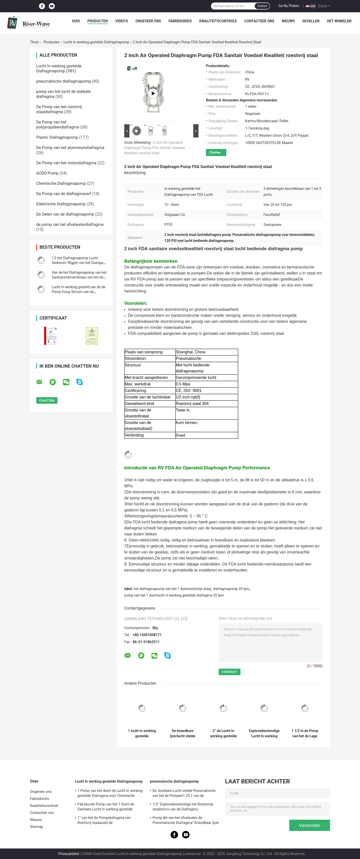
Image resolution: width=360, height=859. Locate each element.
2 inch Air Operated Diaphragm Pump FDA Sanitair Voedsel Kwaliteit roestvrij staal (154, 147)
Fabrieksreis (180, 21)
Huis (76, 21)
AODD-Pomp (47, 173)
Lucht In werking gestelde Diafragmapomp (96, 42)
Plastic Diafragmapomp (57, 137)
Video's (121, 21)
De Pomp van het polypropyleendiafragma (57, 124)
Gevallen (310, 21)
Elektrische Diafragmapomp (61, 204)
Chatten (215, 152)
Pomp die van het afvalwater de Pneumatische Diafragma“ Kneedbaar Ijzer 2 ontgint (185, 821)
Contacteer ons (259, 21)
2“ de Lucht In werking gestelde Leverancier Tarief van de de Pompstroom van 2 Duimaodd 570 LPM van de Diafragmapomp (223, 733)
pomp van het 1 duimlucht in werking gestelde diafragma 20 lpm (174, 595)
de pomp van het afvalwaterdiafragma (70, 224)
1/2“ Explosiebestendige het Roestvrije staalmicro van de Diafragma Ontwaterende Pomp (182, 807)
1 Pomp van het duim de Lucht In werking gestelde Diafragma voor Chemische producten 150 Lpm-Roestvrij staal (110, 794)
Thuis (34, 42)
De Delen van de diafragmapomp (65, 214)
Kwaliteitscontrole (218, 21)
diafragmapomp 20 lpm (231, 589)
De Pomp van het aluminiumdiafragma (70, 147)
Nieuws (288, 21)
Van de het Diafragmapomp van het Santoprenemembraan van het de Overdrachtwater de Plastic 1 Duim (79, 277)
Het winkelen (339, 21)
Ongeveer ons (148, 21)
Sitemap (36, 827)
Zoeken (262, 6)
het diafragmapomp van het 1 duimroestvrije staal (172, 589)
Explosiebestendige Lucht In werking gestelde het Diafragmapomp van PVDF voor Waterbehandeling (264, 733)
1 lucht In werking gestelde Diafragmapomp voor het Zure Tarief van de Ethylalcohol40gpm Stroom (142, 733)
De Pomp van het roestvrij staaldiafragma (59, 109)
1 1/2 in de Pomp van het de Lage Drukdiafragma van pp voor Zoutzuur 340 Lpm (305, 733)
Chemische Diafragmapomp (61, 183)
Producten (98, 21)
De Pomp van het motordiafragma (66, 163)
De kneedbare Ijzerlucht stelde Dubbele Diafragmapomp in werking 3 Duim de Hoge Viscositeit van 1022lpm (182, 733)
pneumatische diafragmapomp (63, 81)
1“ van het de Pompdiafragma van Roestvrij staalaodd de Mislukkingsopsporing (104, 821)
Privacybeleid (68, 854)
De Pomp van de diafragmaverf (63, 193)
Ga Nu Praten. (289, 6)
